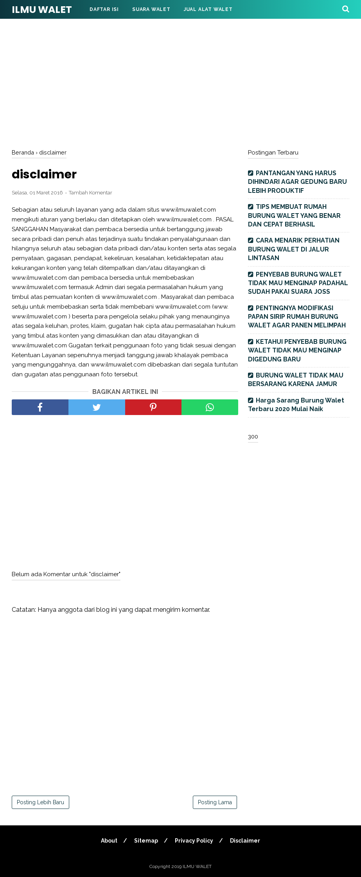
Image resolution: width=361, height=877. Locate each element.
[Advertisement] (180, 82)
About (109, 840)
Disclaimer (245, 840)
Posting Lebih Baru (40, 802)
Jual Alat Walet (208, 9)
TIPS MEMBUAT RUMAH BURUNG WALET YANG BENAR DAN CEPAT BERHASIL (294, 215)
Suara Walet (151, 9)
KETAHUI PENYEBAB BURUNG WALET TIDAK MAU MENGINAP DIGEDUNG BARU (297, 350)
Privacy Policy (194, 840)
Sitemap (146, 840)
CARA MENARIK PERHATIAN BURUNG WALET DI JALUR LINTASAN (293, 249)
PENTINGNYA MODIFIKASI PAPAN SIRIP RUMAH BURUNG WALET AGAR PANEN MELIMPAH (297, 316)
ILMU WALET (42, 9)
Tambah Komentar (90, 193)
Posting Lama (215, 802)
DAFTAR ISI (104, 9)
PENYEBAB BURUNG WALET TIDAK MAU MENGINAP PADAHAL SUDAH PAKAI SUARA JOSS (298, 283)
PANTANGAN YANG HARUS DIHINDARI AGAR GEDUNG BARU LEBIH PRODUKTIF (297, 181)
